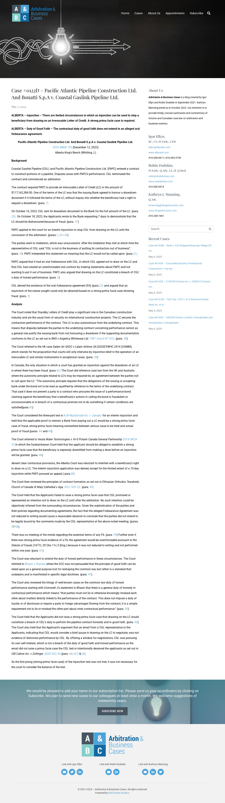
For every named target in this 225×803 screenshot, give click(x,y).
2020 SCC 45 (52, 653)
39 (95, 357)
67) (76, 653)
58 (16, 526)
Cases (138, 13)
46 (40, 455)
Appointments (175, 13)
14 (20, 253)
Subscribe (196, 13)
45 (49, 431)
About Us (154, 13)
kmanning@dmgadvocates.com (166, 205)
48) (73, 473)
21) (135, 253)
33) (13, 216)
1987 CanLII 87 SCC (101, 338)
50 (126, 608)
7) (47, 203)
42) (58, 370)
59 (115, 534)
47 (89, 574)
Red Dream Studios (118, 792)
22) (101, 285)
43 (30, 407)
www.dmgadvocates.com (163, 210)
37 (76, 221)
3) (28, 296)
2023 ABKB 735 (62, 147)
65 (136, 622)
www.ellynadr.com (159, 152)
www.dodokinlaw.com (161, 181)
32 (60, 235)
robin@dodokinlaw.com (161, 176)
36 (66, 235)
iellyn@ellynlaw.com (159, 147)
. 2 (57, 277)
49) (92, 487)
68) (84, 653)
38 (125, 338)
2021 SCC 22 (72, 487)
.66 (70, 653)
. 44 (39, 431)
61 (41, 550)
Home (125, 13)
